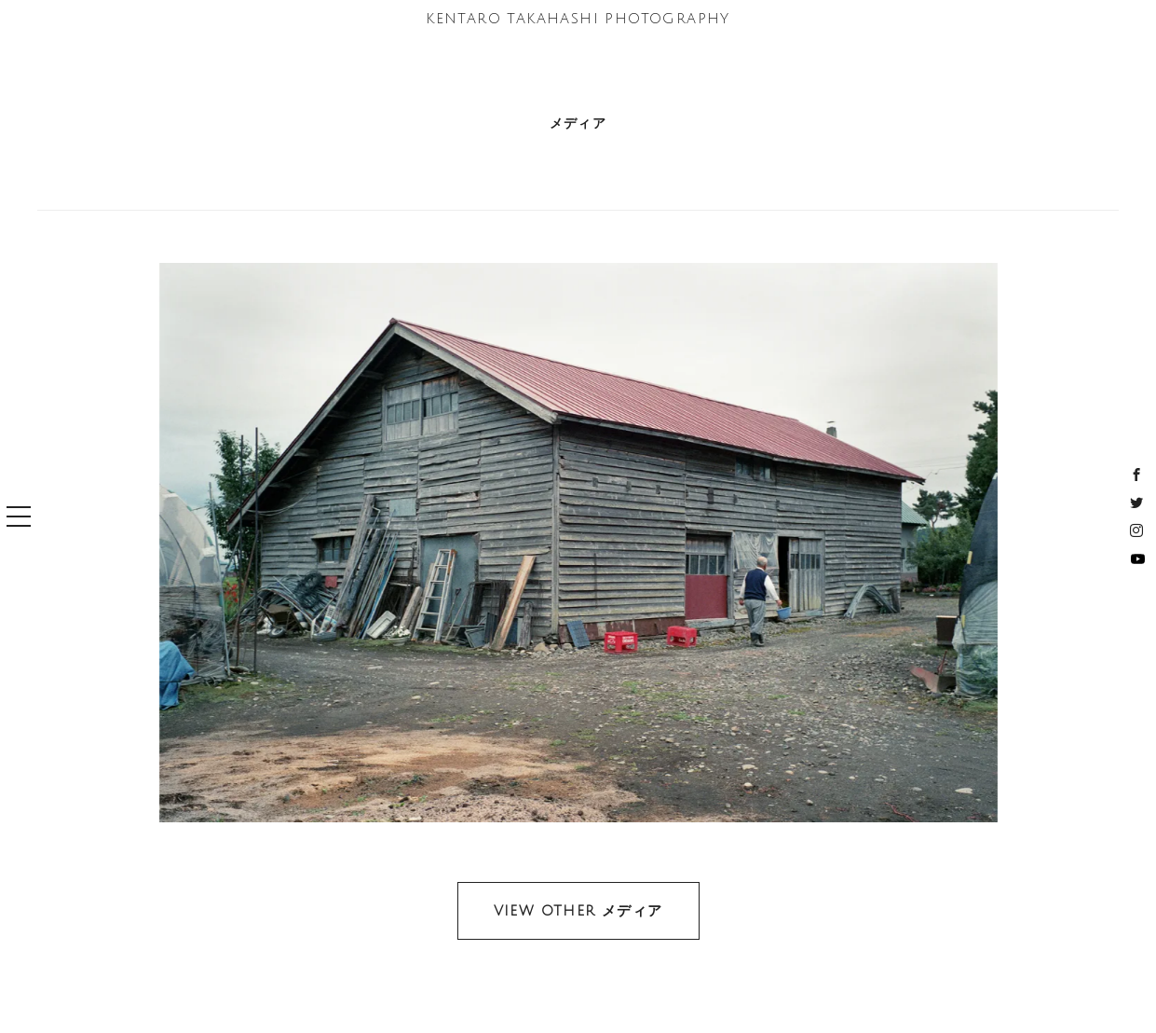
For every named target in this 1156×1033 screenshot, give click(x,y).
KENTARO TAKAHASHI (578, 18)
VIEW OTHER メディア (578, 910)
